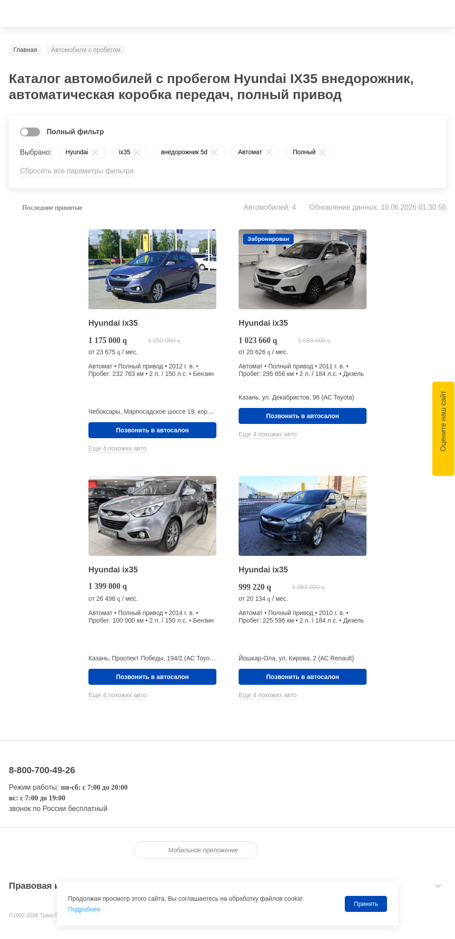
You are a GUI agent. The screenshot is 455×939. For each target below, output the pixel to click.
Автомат (250, 152)
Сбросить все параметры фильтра (77, 171)
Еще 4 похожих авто (117, 448)
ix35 (125, 152)
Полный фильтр (75, 132)
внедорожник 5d (184, 152)
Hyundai (76, 152)
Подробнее (84, 909)
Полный (304, 152)
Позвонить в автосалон (152, 430)
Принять (366, 903)
